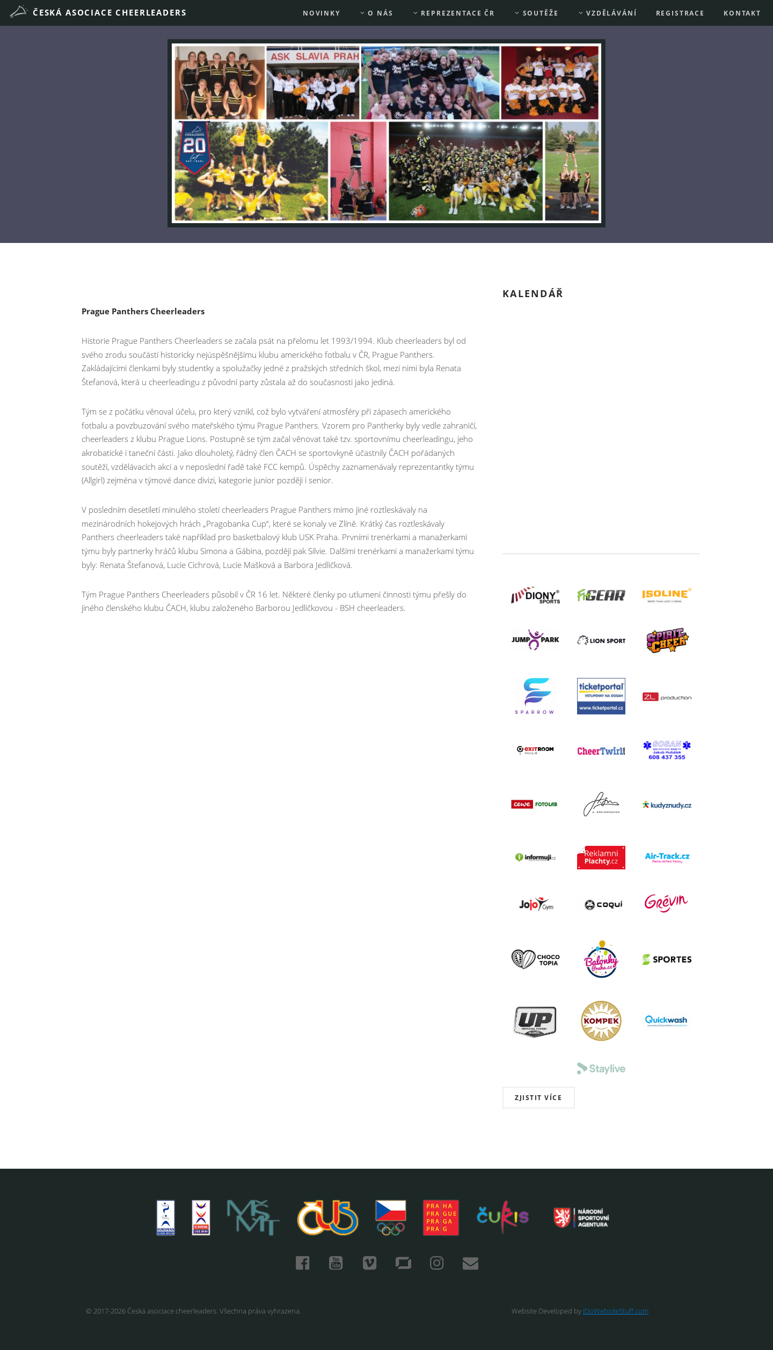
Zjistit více (538, 1097)
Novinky (321, 13)
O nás (376, 13)
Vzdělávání (607, 13)
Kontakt (742, 13)
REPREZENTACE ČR (453, 13)
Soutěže (536, 13)
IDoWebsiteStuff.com (615, 1311)
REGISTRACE (680, 13)
